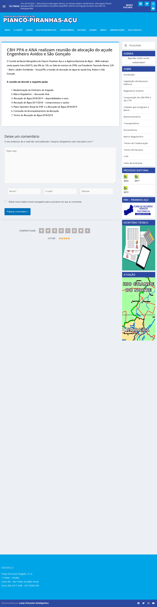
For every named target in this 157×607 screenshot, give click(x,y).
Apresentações (117, 30)
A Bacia (29, 30)
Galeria (93, 30)
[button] (4, 6)
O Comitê (18, 30)
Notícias (82, 30)
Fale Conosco (135, 30)
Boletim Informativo (46, 30)
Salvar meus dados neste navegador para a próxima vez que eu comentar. (45, 203)
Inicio (7, 30)
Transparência (67, 30)
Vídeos (103, 30)
